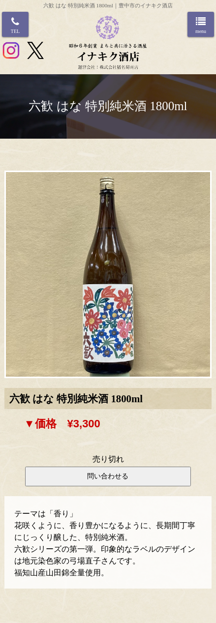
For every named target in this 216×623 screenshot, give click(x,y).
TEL (15, 31)
